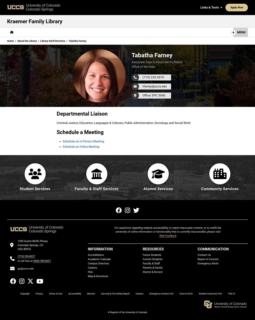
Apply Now (225, 7)
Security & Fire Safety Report (115, 293)
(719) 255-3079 (153, 77)
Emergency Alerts (208, 263)
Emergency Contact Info (161, 293)
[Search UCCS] (244, 7)
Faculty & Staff (151, 263)
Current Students (153, 259)
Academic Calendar (99, 259)
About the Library (27, 41)
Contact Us (204, 255)
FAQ (90, 272)
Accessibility (74, 293)
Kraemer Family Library (34, 21)
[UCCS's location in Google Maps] (34, 245)
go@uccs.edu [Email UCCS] (26, 268)
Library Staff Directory (52, 41)
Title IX (231, 293)
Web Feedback (168, 235)
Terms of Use (55, 293)
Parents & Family (153, 267)
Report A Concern (208, 259)
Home (10, 41)
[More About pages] (78, 32)
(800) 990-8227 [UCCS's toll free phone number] (42, 261)
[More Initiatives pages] (100, 32)
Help (63, 32)
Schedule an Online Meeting (81, 146)
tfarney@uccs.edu (155, 86)
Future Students (152, 255)
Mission (91, 293)
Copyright (25, 293)
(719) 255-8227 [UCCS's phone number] (26, 256)
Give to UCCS (186, 293)
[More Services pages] (45, 32)
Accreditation (96, 255)
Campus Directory (98, 263)
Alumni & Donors (153, 272)
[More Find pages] (25, 32)
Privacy (39, 293)
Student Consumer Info (210, 293)
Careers (92, 267)
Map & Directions (98, 276)
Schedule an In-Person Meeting (83, 141)
